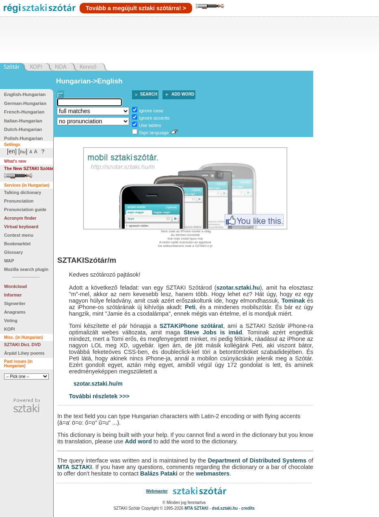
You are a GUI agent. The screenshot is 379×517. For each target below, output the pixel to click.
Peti (190, 307)
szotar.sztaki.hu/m (98, 383)
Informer (13, 294)
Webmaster (157, 491)
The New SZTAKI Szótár (29, 168)
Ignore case (151, 110)
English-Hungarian (24, 94)
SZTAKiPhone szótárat (191, 326)
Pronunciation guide (25, 209)
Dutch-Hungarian (23, 129)
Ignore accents (154, 118)
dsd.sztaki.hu (225, 508)
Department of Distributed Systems (257, 460)
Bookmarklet (17, 243)
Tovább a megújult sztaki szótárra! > (136, 8)
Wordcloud (15, 286)
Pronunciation (19, 201)
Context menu (18, 235)
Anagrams (15, 312)
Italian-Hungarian (23, 120)
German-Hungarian (25, 103)
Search (148, 94)
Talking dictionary (22, 192)
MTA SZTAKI (74, 467)
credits (248, 508)
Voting (10, 320)
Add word (182, 94)
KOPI (9, 329)
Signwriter (15, 303)
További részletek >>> (99, 396)
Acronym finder (20, 218)
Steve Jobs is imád (213, 332)
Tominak (293, 300)
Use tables (150, 125)
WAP (9, 260)
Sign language (154, 132)
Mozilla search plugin (26, 269)
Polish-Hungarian (23, 138)
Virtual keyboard (21, 226)
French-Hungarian (24, 111)
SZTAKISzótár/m (86, 260)
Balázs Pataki (159, 473)
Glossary (13, 252)
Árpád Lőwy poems (24, 353)
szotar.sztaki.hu (238, 287)
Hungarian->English (89, 81)
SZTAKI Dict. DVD (22, 344)
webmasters (213, 473)
